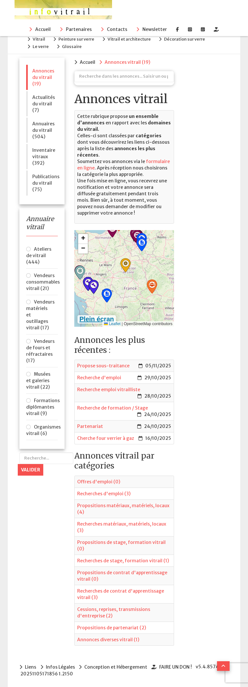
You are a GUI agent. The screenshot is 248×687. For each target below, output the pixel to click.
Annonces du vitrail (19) (43, 76)
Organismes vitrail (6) (42, 429)
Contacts (117, 29)
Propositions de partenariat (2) (111, 626)
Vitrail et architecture (132, 39)
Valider (30, 468)
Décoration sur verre (188, 39)
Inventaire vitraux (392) (43, 155)
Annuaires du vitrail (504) (43, 129)
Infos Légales (60, 665)
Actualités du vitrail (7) (43, 102)
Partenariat (90, 425)
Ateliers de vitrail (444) (38, 254)
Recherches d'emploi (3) (103, 492)
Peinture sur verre (78, 39)
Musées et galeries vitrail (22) (38, 379)
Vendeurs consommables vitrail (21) (42, 280)
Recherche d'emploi (99, 376)
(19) (128, 61)
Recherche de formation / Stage (112, 407)
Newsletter (154, 29)
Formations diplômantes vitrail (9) (42, 405)
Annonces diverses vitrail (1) (108, 638)
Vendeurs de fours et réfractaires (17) (40, 349)
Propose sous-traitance (103, 364)
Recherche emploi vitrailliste (108, 388)
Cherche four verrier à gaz (105, 437)
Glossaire (74, 45)
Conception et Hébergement (116, 665)
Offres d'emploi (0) (98, 480)
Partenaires (79, 29)
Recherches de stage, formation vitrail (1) (123, 559)
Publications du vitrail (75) (45, 181)
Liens (30, 665)
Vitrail (40, 39)
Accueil (43, 29)
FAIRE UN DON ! (176, 665)
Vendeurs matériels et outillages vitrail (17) (40, 313)
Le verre (42, 45)
